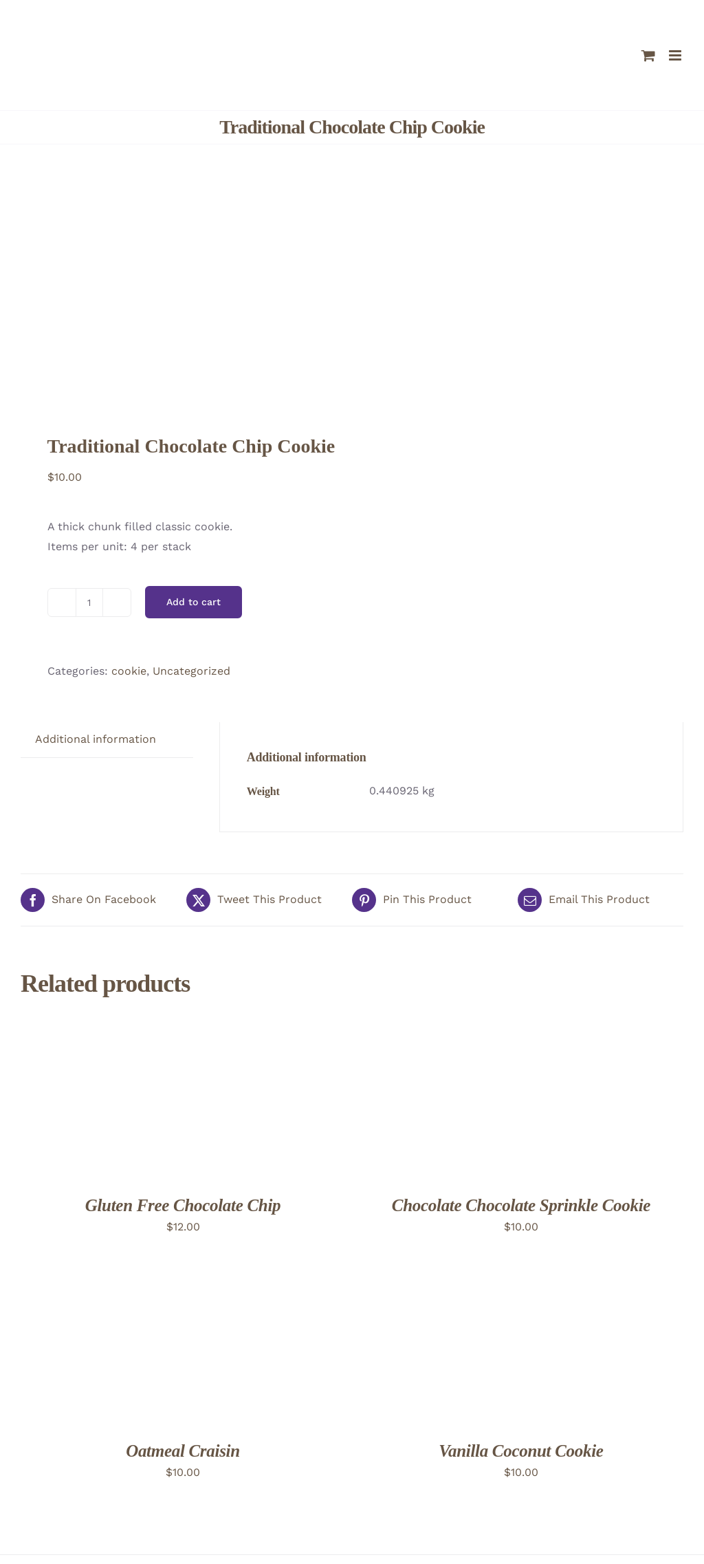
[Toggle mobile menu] (676, 55)
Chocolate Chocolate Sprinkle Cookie (521, 1205)
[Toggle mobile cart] (648, 55)
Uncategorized (191, 670)
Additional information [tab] (95, 739)
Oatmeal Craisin (183, 1451)
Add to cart (193, 601)
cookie (128, 670)
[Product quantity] (89, 602)
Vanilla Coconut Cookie (521, 1451)
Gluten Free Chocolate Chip (183, 1205)
